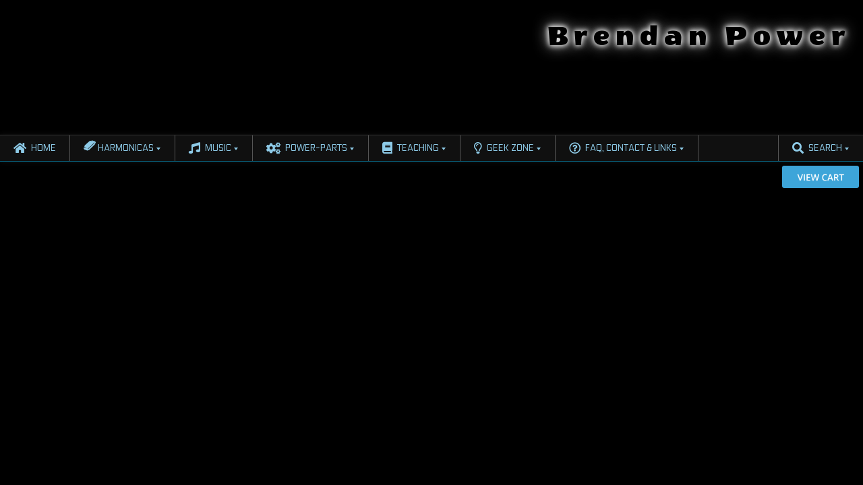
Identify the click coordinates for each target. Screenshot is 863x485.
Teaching (410, 148)
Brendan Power (699, 36)
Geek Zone (504, 148)
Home (34, 148)
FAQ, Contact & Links (623, 148)
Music (210, 148)
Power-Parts (306, 148)
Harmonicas (119, 145)
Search (817, 148)
